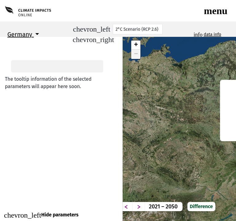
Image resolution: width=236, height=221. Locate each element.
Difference (217, 202)
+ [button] (136, 45)
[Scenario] (138, 29)
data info (212, 34)
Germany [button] (20, 34)
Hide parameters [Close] (41, 215)
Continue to (61, 201)
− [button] (136, 54)
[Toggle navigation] (215, 11)
